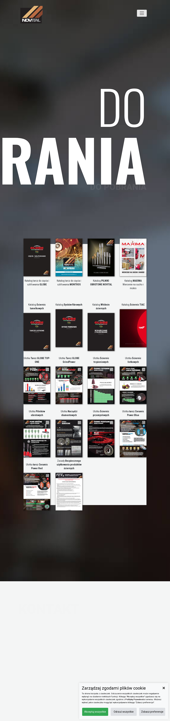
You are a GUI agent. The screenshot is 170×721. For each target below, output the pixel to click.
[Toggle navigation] (142, 13)
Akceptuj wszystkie (95, 711)
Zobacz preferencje (152, 711)
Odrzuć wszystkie (124, 711)
